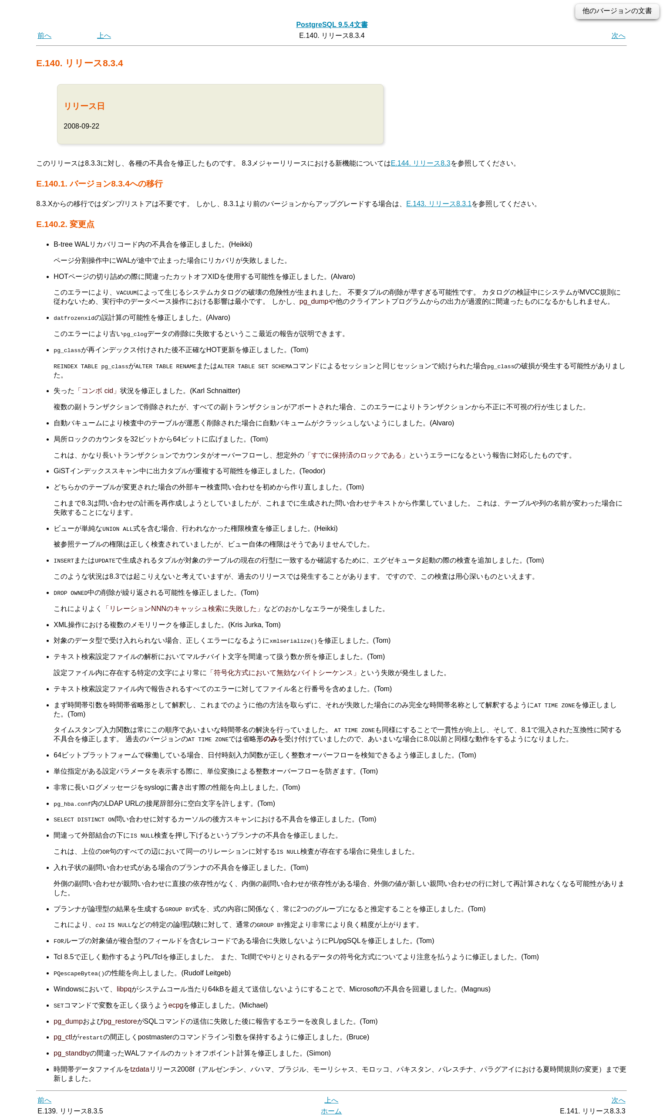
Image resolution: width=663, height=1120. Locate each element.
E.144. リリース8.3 (421, 163)
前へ (44, 35)
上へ (104, 35)
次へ (619, 35)
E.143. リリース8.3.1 (438, 203)
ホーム (331, 1110)
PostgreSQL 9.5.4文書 (331, 24)
